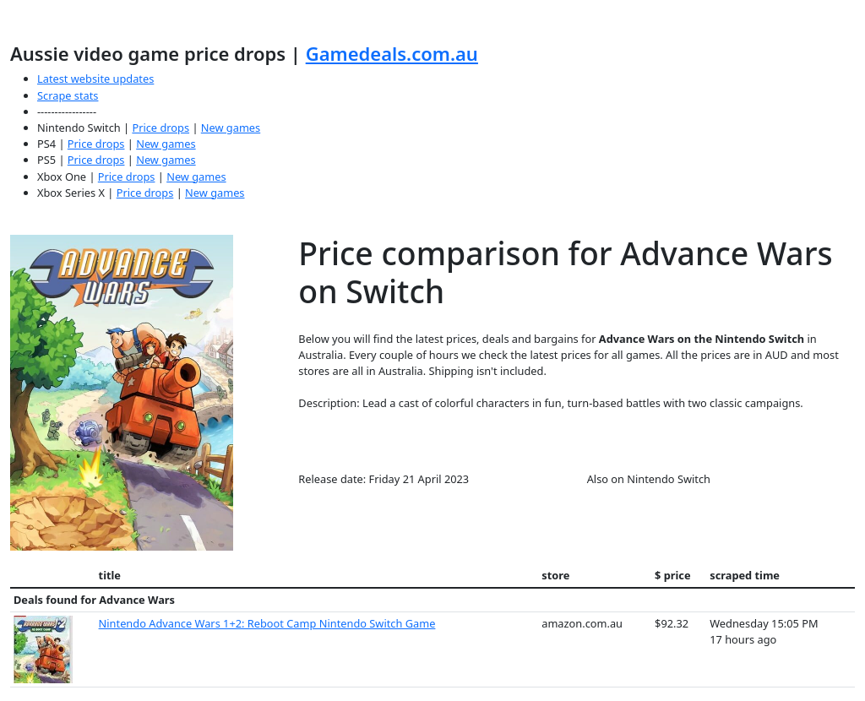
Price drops (160, 127)
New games (230, 127)
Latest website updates (95, 78)
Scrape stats (67, 95)
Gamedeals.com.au (392, 53)
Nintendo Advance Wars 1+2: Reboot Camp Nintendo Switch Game (267, 623)
